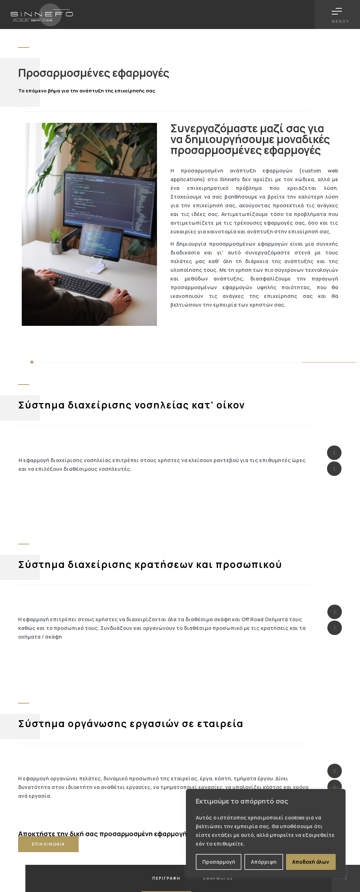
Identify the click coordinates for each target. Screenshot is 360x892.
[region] (265, 833)
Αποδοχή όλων (310, 861)
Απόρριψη (264, 861)
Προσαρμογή (218, 861)
